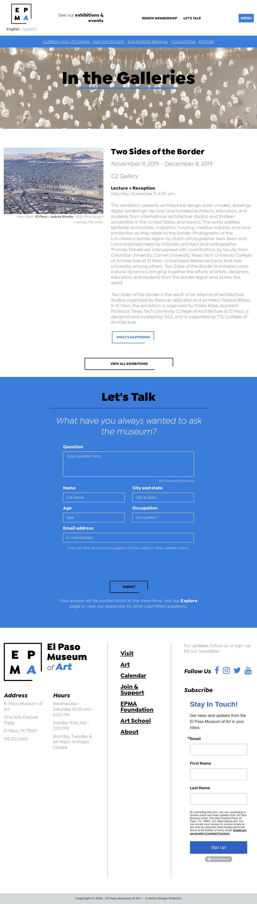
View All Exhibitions (129, 364)
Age (67, 508)
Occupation (145, 508)
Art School (135, 720)
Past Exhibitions (108, 42)
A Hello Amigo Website (163, 898)
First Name (200, 763)
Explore (206, 42)
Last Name (200, 788)
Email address (78, 528)
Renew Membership (159, 18)
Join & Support (132, 689)
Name (69, 488)
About (129, 732)
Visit (127, 653)
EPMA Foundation (137, 706)
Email (195, 739)
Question (73, 446)
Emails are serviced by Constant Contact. (218, 832)
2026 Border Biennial (147, 42)
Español (29, 29)
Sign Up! (218, 847)
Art (125, 664)
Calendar (133, 675)
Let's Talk (192, 18)
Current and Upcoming (67, 42)
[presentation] (97, 567)
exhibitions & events (89, 17)
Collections (183, 42)
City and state (147, 488)
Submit (128, 587)
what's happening (133, 337)
